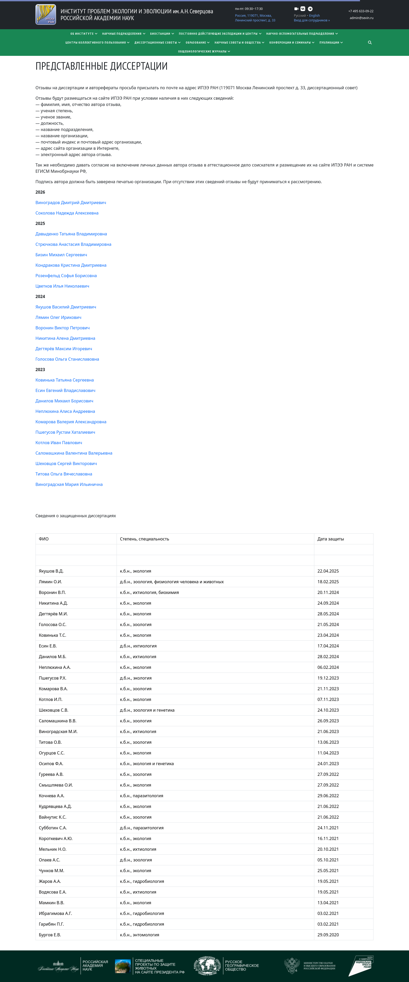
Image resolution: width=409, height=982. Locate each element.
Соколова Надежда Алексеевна (67, 213)
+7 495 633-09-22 (361, 11)
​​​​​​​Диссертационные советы (158, 42)
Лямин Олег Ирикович (58, 317)
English (314, 15)
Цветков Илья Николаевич (62, 286)
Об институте (84, 33)
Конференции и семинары (292, 42)
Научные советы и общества (240, 42)
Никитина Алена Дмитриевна (65, 338)
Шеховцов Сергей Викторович (66, 463)
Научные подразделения (124, 33)
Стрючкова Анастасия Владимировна (73, 244)
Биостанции (162, 33)
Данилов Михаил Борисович (64, 401)
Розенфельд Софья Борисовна (66, 275)
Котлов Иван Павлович (58, 442)
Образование (198, 42)
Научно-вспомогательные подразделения (302, 33)
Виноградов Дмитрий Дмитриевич (70, 202)
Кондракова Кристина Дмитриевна (70, 265)
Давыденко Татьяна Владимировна (71, 234)
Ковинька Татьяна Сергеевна (64, 380)
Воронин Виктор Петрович (62, 328)
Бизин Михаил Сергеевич (61, 255)
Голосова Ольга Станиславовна (67, 359)
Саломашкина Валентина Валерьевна (73, 453)
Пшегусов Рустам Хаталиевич (65, 432)
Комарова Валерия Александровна (70, 422)
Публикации (332, 42)
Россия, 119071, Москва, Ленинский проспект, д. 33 (255, 17)
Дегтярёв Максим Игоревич (63, 349)
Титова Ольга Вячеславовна (63, 474)
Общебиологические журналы (204, 51)
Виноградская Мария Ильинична (69, 484)
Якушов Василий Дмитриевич (65, 307)
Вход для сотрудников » (312, 20)
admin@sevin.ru (362, 18)
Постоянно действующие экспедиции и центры (220, 33)
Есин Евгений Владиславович (65, 390)
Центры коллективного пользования (97, 42)
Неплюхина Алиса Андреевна (65, 411)
